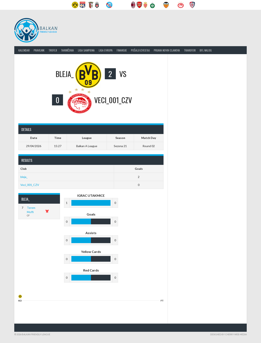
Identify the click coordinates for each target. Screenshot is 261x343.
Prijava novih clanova (167, 50)
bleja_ (24, 177)
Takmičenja (67, 50)
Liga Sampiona (86, 50)
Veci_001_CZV (29, 185)
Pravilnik (39, 50)
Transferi (190, 50)
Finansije (122, 50)
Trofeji (53, 50)
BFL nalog (206, 50)
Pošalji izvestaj (140, 50)
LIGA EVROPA (106, 50)
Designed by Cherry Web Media (228, 334)
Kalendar (24, 50)
